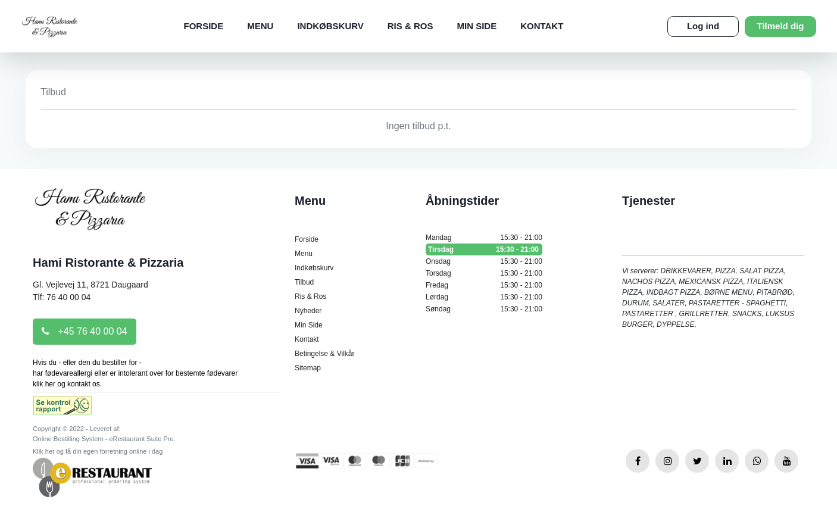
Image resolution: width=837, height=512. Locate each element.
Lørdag (484, 297)
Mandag (484, 237)
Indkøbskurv (330, 26)
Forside (204, 26)
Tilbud (304, 282)
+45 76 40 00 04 (84, 331)
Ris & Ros (410, 26)
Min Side (476, 26)
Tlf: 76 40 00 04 (61, 297)
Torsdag (484, 273)
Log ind (703, 26)
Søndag (484, 309)
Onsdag (484, 261)
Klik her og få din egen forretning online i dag (98, 451)
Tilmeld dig (780, 26)
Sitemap (308, 368)
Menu (260, 26)
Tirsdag (484, 249)
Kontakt (541, 26)
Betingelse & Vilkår (325, 353)
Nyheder (308, 311)
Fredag (484, 285)
